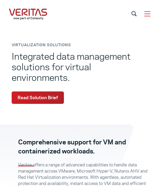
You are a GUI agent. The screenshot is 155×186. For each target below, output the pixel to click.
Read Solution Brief (38, 98)
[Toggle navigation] (147, 13)
